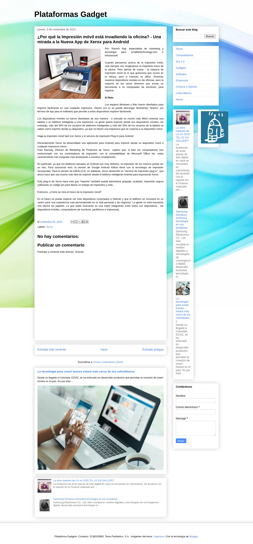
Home (179, 99)
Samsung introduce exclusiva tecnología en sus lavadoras (85, 498)
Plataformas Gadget (70, 14)
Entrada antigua (152, 349)
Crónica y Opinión (186, 86)
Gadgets (181, 67)
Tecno (49, 226)
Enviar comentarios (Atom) (108, 362)
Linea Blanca (183, 93)
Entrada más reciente (51, 349)
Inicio (104, 349)
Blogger (193, 536)
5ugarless (158, 536)
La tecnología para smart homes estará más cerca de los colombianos (86, 371)
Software (181, 74)
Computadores (185, 55)
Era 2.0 (180, 61)
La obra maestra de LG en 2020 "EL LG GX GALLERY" (84, 480)
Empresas (182, 80)
